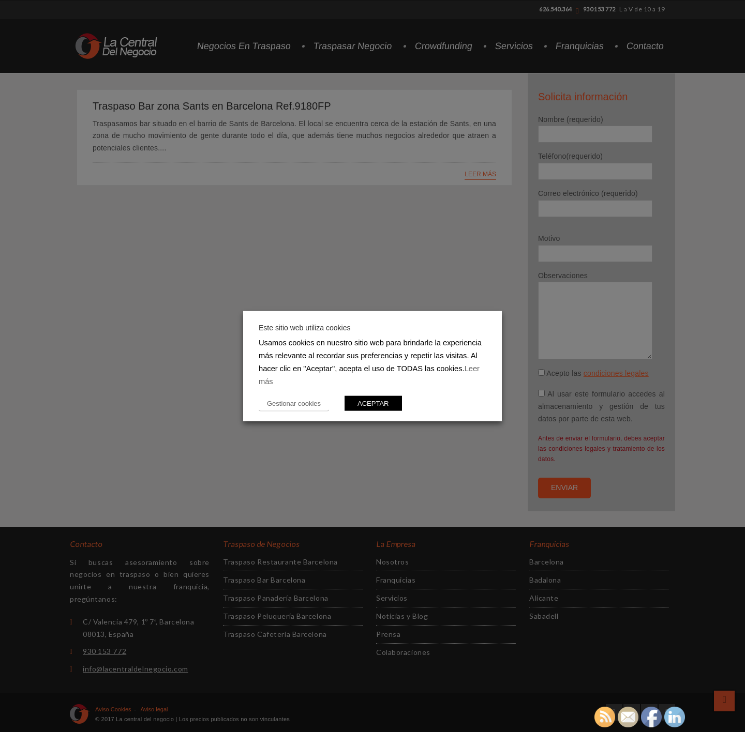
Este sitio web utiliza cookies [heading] (304, 327)
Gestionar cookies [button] (294, 403)
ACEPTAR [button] (373, 403)
